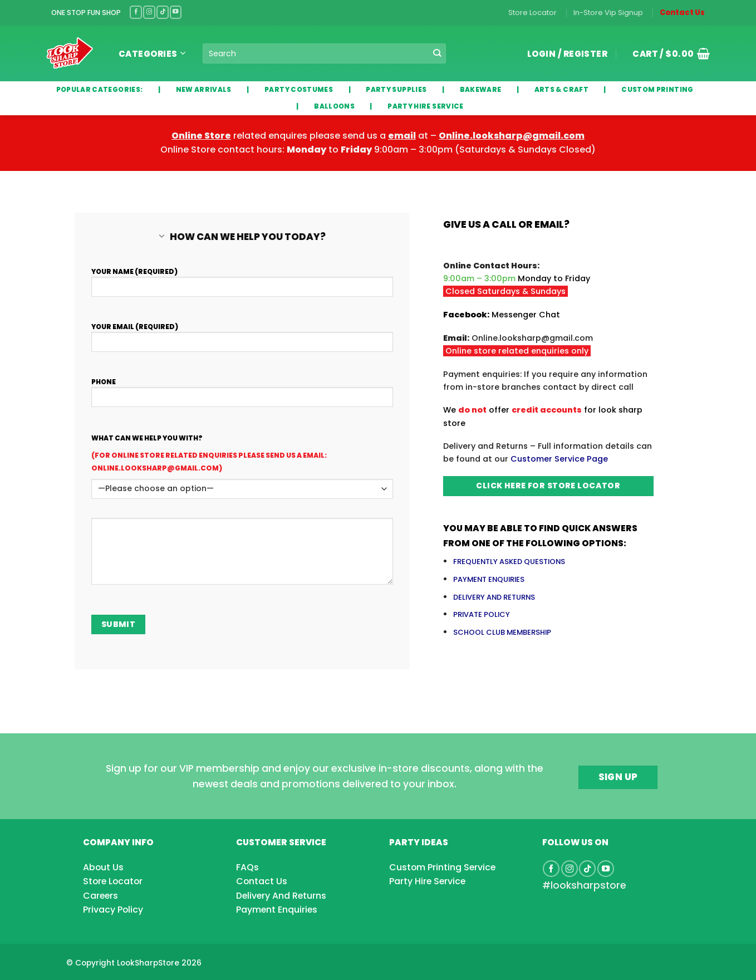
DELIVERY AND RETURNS (494, 597)
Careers (100, 895)
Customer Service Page (559, 458)
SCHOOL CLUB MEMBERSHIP (502, 632)
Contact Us (682, 12)
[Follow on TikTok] (162, 12)
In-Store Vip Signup (608, 12)
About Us (103, 867)
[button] (667, 53)
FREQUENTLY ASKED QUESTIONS (509, 561)
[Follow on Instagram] (149, 12)
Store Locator (532, 12)
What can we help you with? (147, 438)
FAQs (247, 867)
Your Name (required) (242, 291)
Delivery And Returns (281, 895)
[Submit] (437, 53)
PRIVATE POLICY (481, 614)
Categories (152, 54)
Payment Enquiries (276, 909)
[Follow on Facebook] (136, 12)
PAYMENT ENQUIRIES (488, 579)
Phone (242, 401)
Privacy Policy (113, 909)
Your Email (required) (242, 346)
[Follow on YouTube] (176, 12)
